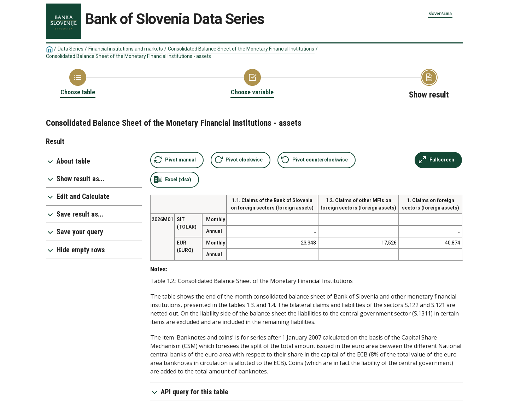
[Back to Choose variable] (252, 82)
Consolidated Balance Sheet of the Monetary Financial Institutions (241, 49)
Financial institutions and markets (125, 49)
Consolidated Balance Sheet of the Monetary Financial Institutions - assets (128, 56)
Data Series (70, 49)
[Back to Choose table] (77, 82)
